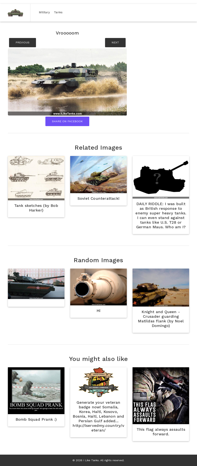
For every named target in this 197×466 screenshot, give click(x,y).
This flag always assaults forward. (161, 431)
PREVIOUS (22, 42)
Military (45, 12)
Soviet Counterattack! (98, 198)
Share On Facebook (67, 121)
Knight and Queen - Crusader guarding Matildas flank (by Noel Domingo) (161, 318)
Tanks (59, 12)
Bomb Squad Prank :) (36, 419)
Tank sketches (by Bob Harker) (36, 207)
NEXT (115, 42)
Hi (98, 310)
